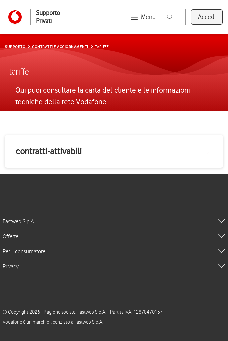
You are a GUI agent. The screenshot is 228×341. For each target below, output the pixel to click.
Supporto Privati (48, 17)
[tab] (114, 221)
